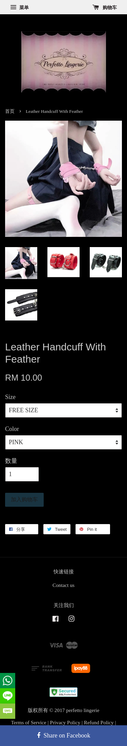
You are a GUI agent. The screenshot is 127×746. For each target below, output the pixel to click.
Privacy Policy (65, 722)
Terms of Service (28, 722)
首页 (10, 111)
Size (10, 397)
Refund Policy (99, 722)
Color (12, 429)
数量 (11, 460)
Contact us (63, 585)
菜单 (19, 7)
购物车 (104, 7)
